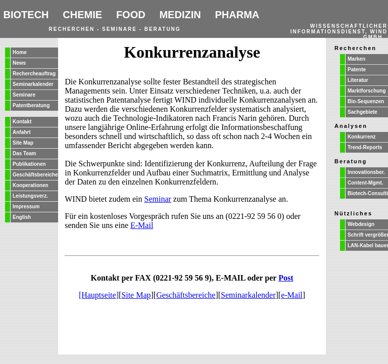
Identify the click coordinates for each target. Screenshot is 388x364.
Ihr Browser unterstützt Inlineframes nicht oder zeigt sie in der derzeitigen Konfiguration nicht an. (194, 19)
